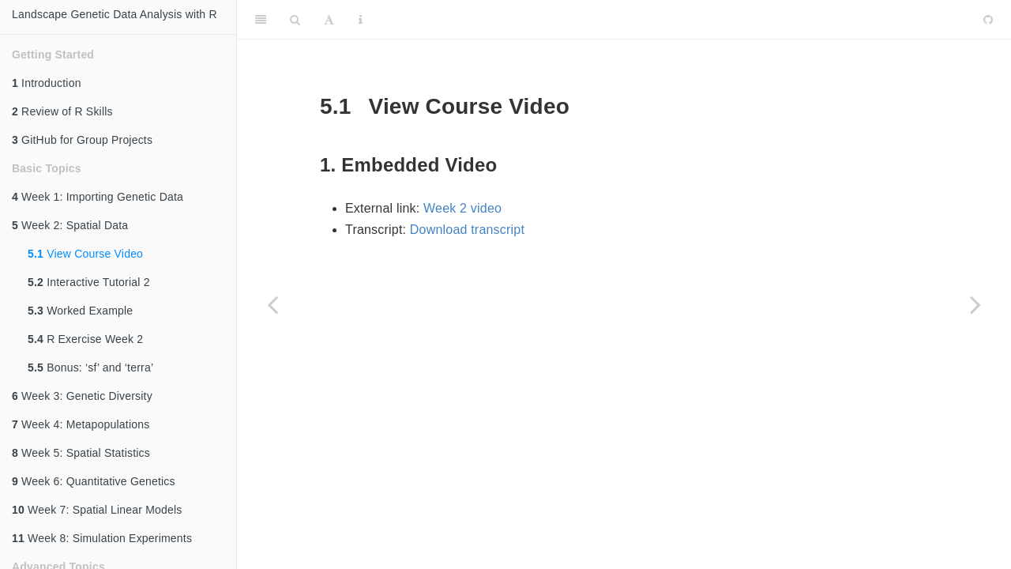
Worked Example (80, 310)
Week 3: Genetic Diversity (82, 396)
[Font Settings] (329, 20)
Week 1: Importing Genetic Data (97, 196)
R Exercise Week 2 (85, 339)
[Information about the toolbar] (360, 20)
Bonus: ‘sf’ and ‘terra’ (90, 367)
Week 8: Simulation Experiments (102, 538)
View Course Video (85, 253)
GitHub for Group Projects (82, 140)
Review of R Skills (62, 111)
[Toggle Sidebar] (260, 20)
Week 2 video (462, 208)
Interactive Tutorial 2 (89, 282)
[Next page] (975, 304)
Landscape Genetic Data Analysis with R (114, 14)
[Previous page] (272, 304)
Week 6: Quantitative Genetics (93, 481)
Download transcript (467, 229)
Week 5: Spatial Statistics (81, 453)
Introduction (46, 83)
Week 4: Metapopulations (80, 424)
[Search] (295, 20)
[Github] (988, 20)
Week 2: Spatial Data (70, 225)
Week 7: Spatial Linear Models (97, 509)
